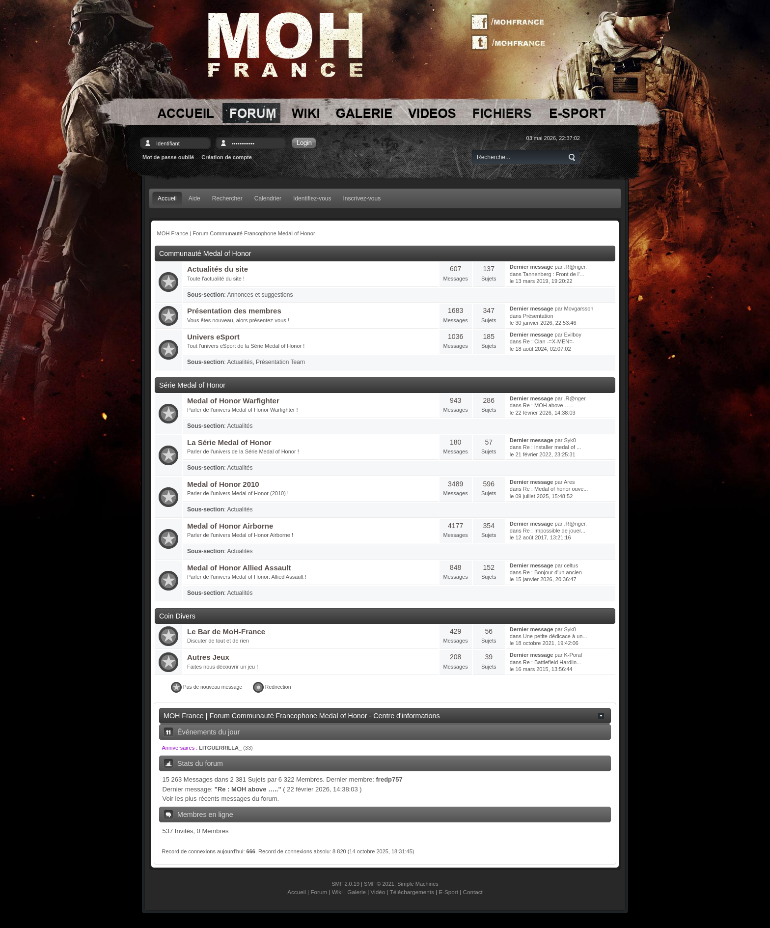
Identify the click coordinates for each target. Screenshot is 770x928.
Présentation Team (280, 362)
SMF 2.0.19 (345, 884)
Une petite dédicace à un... (555, 636)
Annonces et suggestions (260, 294)
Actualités (239, 362)
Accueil (296, 892)
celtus (571, 565)
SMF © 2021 (379, 884)
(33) (225, 748)
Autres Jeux (208, 657)
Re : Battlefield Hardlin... (552, 662)
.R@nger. (575, 267)
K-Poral (573, 655)
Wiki (337, 892)
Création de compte (226, 157)
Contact (473, 892)
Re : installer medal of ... (552, 447)
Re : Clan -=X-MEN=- (549, 341)
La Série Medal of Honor (229, 442)
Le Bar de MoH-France (226, 631)
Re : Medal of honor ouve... (555, 489)
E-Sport (448, 892)
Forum (318, 892)
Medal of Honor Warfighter (233, 400)
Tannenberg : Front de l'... (553, 274)
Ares (569, 482)
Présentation (538, 316)
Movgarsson (579, 308)
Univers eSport (213, 337)
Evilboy (572, 334)
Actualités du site (217, 269)
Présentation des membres (234, 311)
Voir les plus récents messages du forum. (221, 798)
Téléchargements (412, 892)
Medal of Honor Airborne (230, 526)
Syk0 (570, 440)
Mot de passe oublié (168, 157)
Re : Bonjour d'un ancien (552, 572)
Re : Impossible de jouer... (554, 531)
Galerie (356, 892)
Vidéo (378, 892)
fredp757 (389, 779)
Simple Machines (418, 884)
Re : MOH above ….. (548, 405)
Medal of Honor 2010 (223, 484)
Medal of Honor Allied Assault (239, 567)
